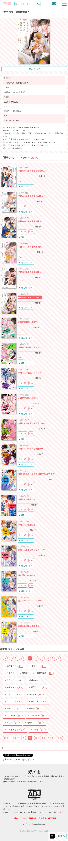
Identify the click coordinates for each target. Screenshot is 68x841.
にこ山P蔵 (14, 715)
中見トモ (35, 694)
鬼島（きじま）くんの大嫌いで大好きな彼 (36, 474)
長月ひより (38, 701)
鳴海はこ (13, 708)
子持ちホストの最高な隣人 (29, 221)
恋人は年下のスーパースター (30, 600)
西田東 (24, 673)
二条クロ (9, 673)
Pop (20, 181)
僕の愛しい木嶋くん (26, 575)
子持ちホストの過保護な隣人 (30, 246)
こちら (61, 812)
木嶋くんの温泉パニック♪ (29, 372)
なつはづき (14, 701)
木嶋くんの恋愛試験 (26, 524)
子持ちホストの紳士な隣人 (29, 272)
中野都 (38, 729)
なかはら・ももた (13, 680)
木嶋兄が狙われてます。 (28, 398)
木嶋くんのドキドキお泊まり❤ (31, 423)
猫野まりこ (14, 666)
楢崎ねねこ (33, 680)
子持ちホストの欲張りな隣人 (30, 196)
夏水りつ (38, 666)
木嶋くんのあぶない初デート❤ (31, 550)
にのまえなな (15, 729)
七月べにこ (34, 722)
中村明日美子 (43, 673)
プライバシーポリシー (34, 824)
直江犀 (12, 722)
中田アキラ (14, 687)
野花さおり (38, 687)
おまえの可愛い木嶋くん (28, 626)
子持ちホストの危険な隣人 (29, 297)
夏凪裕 (34, 708)
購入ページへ (34, 68)
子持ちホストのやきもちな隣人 (31, 170)
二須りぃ (13, 694)
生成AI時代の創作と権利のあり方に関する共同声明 (34, 818)
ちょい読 (22, 206)
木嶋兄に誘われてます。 (28, 322)
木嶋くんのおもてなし (27, 499)
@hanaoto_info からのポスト (18, 759)
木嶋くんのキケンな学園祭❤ (30, 448)
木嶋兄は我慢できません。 (29, 347)
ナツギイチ (37, 715)
